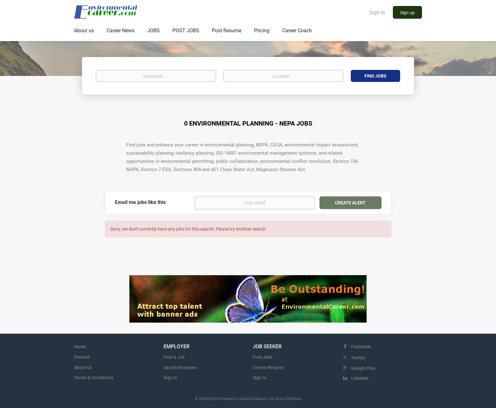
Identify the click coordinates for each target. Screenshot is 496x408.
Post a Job (174, 357)
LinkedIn (360, 378)
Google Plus (363, 368)
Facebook (361, 346)
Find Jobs (375, 75)
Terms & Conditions (93, 377)
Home (80, 346)
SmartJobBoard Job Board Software (270, 399)
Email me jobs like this (140, 202)
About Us (83, 367)
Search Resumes (180, 367)
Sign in (377, 12)
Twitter (358, 357)
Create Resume (268, 367)
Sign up (407, 12)
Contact (82, 357)
